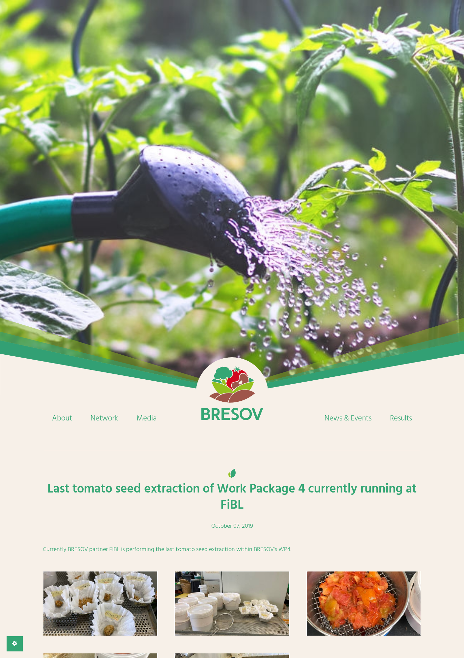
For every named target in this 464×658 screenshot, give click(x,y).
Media (147, 418)
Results (401, 418)
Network (104, 418)
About (62, 418)
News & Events (348, 418)
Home (232, 393)
